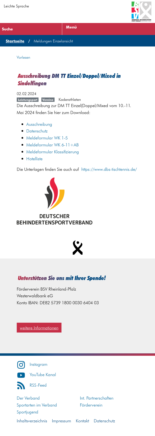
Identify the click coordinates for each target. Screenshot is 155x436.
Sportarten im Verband (37, 405)
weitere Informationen (39, 328)
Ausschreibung (39, 124)
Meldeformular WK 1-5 (47, 138)
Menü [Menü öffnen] (71, 26)
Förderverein (91, 405)
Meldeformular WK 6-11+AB (52, 145)
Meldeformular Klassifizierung (52, 152)
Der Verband (28, 398)
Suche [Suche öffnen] (7, 28)
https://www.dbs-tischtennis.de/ (109, 169)
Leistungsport (27, 100)
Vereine (47, 100)
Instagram (32, 364)
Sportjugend (27, 412)
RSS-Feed (32, 385)
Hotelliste (34, 158)
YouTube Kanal (36, 374)
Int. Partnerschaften (96, 398)
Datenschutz (37, 131)
